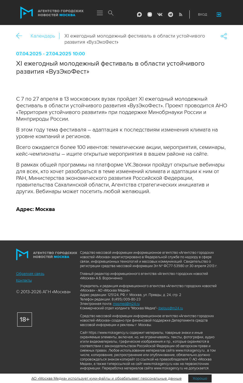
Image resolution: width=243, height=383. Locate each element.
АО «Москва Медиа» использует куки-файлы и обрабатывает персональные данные (106, 378)
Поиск (111, 13)
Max (139, 14)
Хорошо (200, 378)
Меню (100, 13)
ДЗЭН (150, 14)
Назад (21, 36)
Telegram (170, 14)
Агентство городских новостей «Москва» (52, 12)
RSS (180, 14)
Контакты (24, 280)
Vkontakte (160, 14)
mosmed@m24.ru (126, 304)
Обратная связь (30, 273)
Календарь (43, 36)
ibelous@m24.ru (170, 308)
